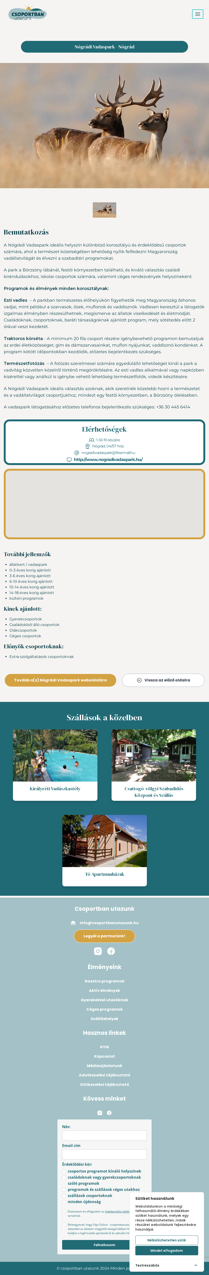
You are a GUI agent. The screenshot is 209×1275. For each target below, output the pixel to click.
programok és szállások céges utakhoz (104, 1189)
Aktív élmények (104, 990)
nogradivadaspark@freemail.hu (108, 452)
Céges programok (104, 1009)
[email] (104, 1154)
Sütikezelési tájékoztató (104, 1084)
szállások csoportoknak (90, 1195)
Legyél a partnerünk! (104, 936)
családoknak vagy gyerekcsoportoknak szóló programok (104, 1180)
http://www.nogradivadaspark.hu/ (108, 459)
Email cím (71, 1145)
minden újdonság (84, 1201)
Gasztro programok (104, 981)
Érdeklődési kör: (77, 1164)
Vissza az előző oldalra (163, 680)
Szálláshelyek (104, 1018)
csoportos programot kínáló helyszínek (104, 1171)
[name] (104, 1135)
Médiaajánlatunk (104, 1065)
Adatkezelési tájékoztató (104, 1075)
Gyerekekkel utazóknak (104, 1000)
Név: (66, 1126)
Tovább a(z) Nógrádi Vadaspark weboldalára (60, 680)
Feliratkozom (104, 1245)
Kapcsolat (104, 1056)
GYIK (104, 1047)
